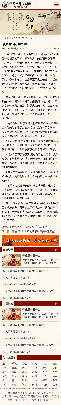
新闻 (44, 367)
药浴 (34, 376)
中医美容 (20, 389)
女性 (34, 380)
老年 (4, 380)
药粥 (34, 384)
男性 (24, 380)
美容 (55, 376)
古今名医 (2, 389)
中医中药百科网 (16, 48)
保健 (34, 363)
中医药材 (14, 389)
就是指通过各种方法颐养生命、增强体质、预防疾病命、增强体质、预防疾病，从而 (40, 263)
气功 (55, 372)
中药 (4, 384)
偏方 (4, 372)
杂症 (55, 380)
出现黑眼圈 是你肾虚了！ (16, 277)
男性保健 (21, 38)
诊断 (14, 384)
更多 (57, 249)
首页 (11, 38)
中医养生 (8, 389)
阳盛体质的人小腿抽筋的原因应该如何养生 (25, 271)
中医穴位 (37, 389)
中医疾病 (25, 389)
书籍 (34, 367)
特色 (24, 363)
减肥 (14, 367)
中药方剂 (54, 389)
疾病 (44, 380)
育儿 (14, 380)
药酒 (24, 376)
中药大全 (49, 389)
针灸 (44, 376)
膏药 (24, 372)
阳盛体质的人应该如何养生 (17, 297)
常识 (14, 363)
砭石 (44, 384)
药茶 (14, 376)
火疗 (44, 372)
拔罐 (14, 372)
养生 (44, 363)
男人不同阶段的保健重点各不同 (29, 226)
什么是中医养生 (31, 255)
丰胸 (4, 367)
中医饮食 (31, 389)
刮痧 (34, 372)
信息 (55, 363)
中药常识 (43, 389)
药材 (24, 367)
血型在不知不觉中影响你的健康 (19, 284)
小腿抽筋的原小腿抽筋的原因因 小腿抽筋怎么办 (28, 291)
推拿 (4, 376)
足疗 (55, 384)
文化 (55, 367)
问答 (24, 384)
